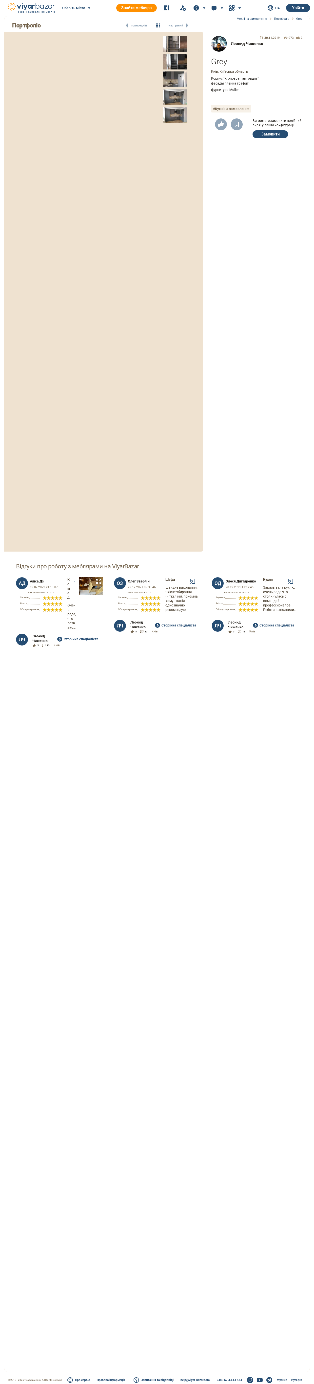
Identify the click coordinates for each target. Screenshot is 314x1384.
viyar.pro (296, 1380)
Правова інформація (111, 1380)
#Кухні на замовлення (231, 109)
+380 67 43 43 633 (229, 1380)
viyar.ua (282, 1380)
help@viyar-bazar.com (195, 1380)
